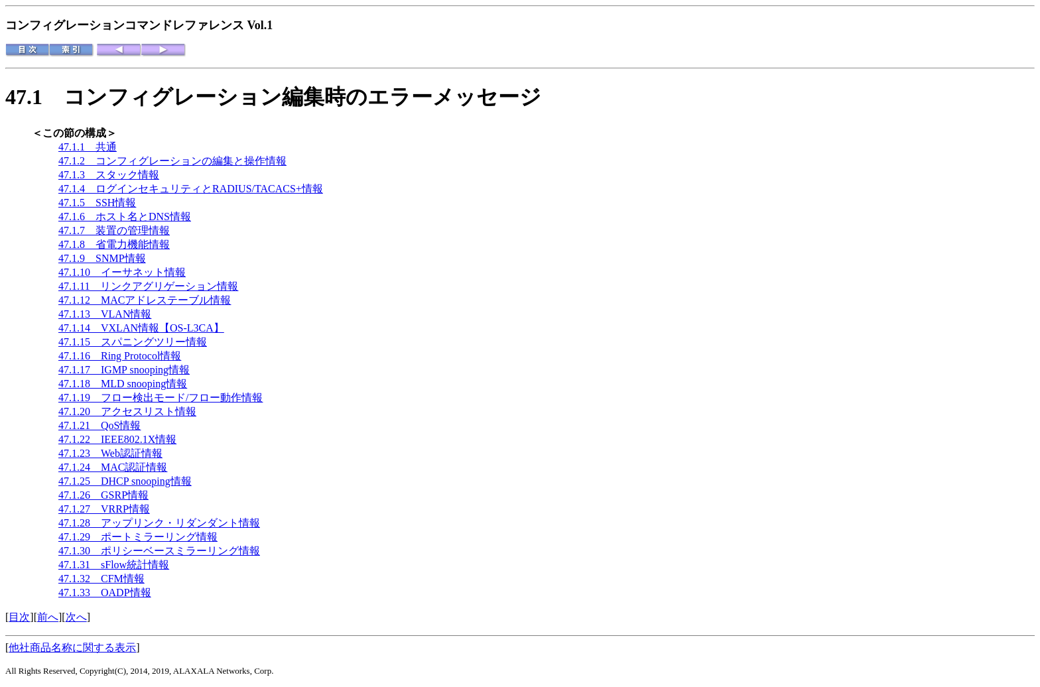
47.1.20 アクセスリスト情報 (127, 411)
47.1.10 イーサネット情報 (122, 272)
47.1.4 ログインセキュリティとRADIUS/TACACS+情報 (190, 188)
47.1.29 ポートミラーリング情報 (138, 536)
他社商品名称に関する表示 (72, 647)
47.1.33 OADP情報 (104, 592)
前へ (47, 617)
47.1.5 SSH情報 (97, 202)
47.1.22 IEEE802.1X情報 (117, 439)
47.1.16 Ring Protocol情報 (119, 355)
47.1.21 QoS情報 (99, 425)
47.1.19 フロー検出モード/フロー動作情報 (160, 397)
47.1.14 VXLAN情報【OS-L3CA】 (141, 328)
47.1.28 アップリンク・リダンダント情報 (159, 523)
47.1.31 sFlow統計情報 (113, 564)
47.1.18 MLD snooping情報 (122, 383)
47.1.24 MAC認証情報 (112, 467)
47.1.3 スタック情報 (108, 174)
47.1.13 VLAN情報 (104, 314)
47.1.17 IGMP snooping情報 (124, 369)
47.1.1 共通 (87, 147)
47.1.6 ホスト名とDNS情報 (124, 216)
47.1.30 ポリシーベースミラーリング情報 (159, 550)
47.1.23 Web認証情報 (110, 453)
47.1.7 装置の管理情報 (114, 230)
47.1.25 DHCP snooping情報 (125, 481)
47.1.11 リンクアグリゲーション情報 (148, 286)
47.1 (34, 97)
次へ (76, 617)
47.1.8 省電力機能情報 (114, 244)
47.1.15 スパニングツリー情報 (132, 341)
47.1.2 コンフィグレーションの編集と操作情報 (172, 160)
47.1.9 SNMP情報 (102, 258)
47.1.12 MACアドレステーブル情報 (144, 300)
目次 (19, 617)
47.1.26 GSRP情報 (103, 495)
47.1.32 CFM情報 (101, 578)
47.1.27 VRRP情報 (104, 509)
